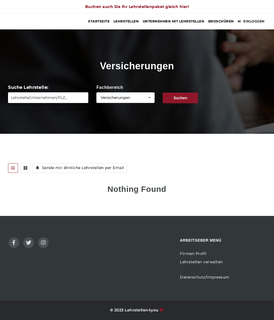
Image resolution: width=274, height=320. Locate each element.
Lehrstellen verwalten (201, 262)
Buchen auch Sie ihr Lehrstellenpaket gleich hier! (137, 6)
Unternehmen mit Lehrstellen (173, 21)
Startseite (98, 21)
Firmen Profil (193, 253)
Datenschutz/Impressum (204, 277)
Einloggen (251, 21)
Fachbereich (109, 87)
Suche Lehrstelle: (28, 87)
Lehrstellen (126, 21)
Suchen (180, 98)
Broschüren (221, 21)
